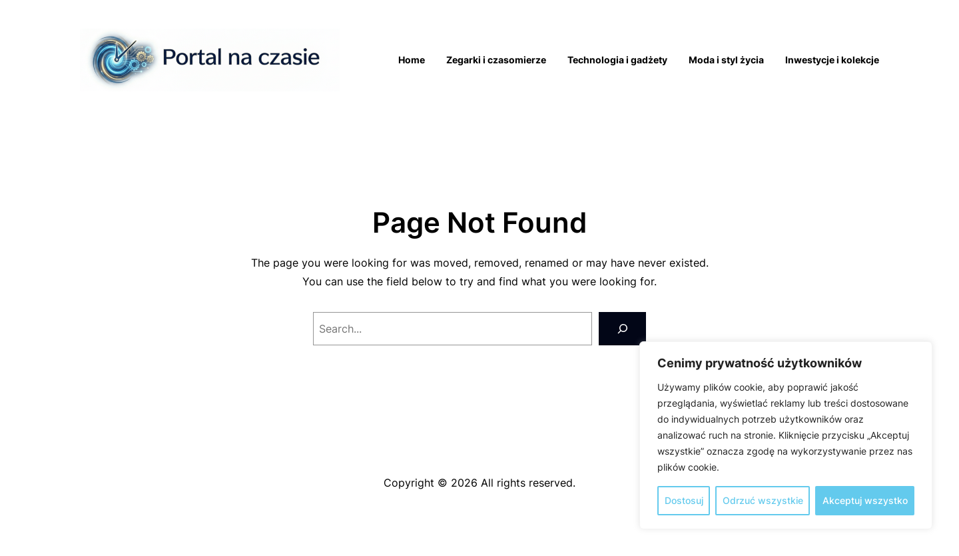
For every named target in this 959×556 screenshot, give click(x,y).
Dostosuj (684, 500)
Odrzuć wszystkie (763, 500)
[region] (785, 435)
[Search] (622, 328)
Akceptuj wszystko (865, 500)
